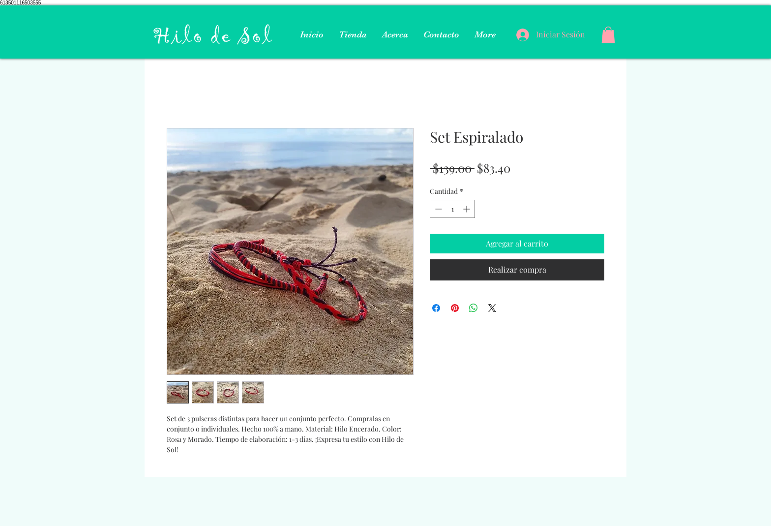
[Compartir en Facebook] (436, 308)
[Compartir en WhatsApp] (473, 308)
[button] (608, 35)
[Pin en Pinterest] (455, 308)
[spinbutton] (452, 208)
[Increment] (467, 208)
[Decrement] (437, 208)
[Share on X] (492, 308)
